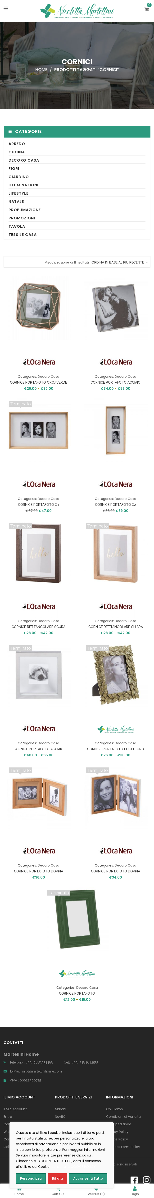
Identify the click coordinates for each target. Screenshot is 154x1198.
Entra (8, 1116)
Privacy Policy (117, 1131)
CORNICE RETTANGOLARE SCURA (38, 627)
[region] (61, 1155)
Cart (58, 1191)
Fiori (14, 168)
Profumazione (25, 210)
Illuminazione (24, 185)
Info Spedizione (118, 1124)
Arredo (17, 144)
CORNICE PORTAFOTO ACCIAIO (115, 382)
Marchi (60, 1109)
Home (41, 69)
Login (135, 1191)
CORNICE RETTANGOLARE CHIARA (115, 627)
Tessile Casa (23, 234)
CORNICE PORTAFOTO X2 (115, 505)
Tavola (17, 226)
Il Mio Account (15, 1109)
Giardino (19, 177)
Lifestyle (18, 193)
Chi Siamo (114, 1109)
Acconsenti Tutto (88, 1178)
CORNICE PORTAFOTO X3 (38, 505)
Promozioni (22, 218)
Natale (16, 201)
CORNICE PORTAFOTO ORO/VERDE (38, 382)
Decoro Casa (24, 160)
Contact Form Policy (123, 1146)
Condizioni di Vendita (123, 1116)
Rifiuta (57, 1178)
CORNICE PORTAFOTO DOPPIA (38, 871)
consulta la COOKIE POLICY (73, 1166)
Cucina (17, 152)
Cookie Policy (117, 1139)
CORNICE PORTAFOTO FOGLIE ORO (115, 749)
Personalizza (31, 1178)
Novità (60, 1116)
